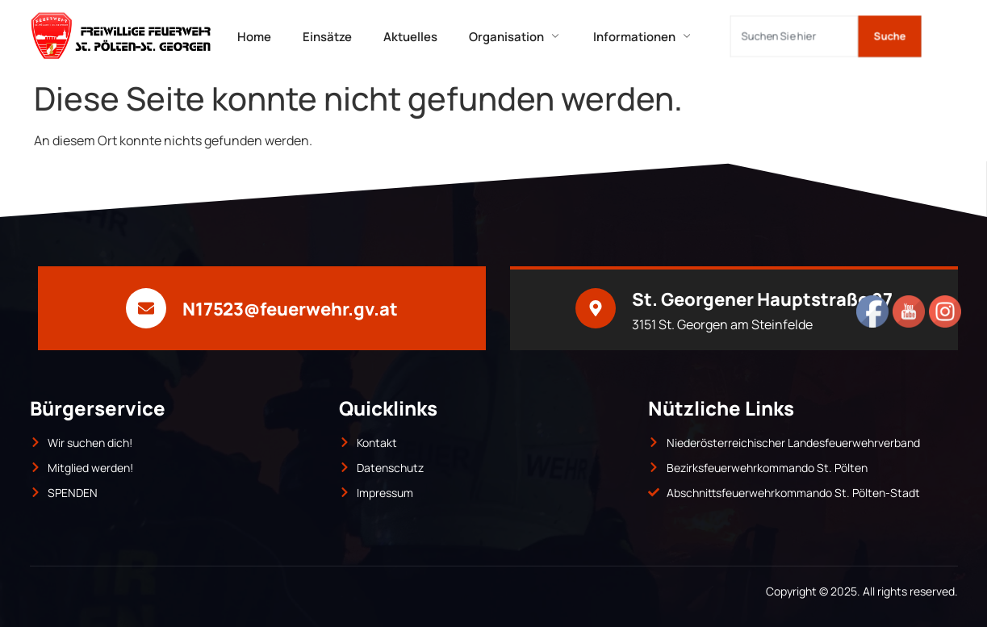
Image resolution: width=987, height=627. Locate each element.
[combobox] (794, 35)
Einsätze (327, 35)
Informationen (646, 35)
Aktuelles (411, 35)
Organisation (516, 35)
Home (253, 35)
